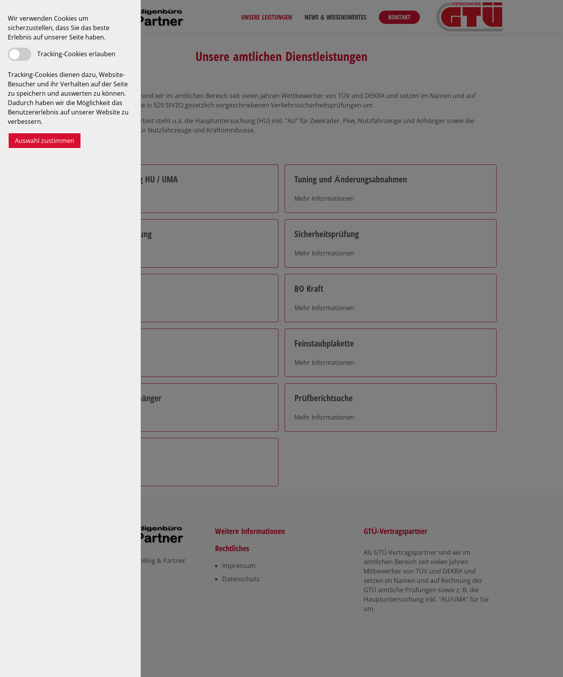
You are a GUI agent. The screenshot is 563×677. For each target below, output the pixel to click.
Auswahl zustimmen (44, 140)
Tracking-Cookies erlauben (76, 54)
